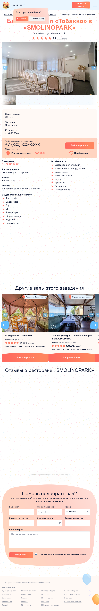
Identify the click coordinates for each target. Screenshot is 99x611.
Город (68, 507)
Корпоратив (7, 601)
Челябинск (17, 5)
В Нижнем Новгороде (50, 605)
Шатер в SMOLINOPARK (18, 335)
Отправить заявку (81, 4)
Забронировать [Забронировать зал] (79, 145)
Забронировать (25, 357)
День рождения (9, 591)
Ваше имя (14, 507)
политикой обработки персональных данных (67, 554)
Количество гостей (18, 518)
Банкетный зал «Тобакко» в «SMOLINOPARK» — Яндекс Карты (49, 474)
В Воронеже (26, 605)
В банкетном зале (28, 591)
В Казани (44, 594)
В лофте (24, 601)
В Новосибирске (71, 591)
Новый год (6, 594)
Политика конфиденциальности (36, 583)
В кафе (24, 598)
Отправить (21, 554)
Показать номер (13, 149)
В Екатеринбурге (48, 591)
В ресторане (26, 594)
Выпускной (6, 598)
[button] (5, 68)
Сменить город (37, 19)
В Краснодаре (47, 598)
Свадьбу (5, 605)
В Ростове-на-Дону (72, 594)
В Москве (45, 601)
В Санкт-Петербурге (72, 601)
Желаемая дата (45, 518)
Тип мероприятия (74, 518)
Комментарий (16, 530)
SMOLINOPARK (10, 164)
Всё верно (21, 19)
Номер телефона (45, 507)
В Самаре (68, 598)
